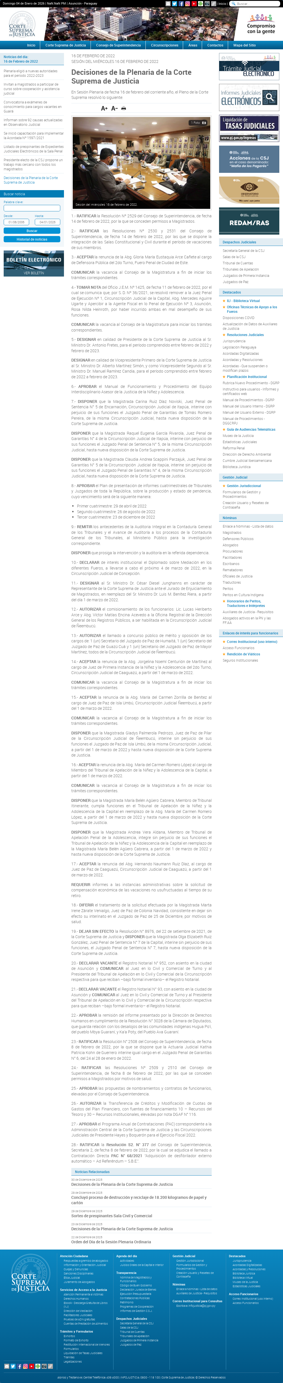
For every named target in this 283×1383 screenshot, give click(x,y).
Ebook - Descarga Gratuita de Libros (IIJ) (86, 1304)
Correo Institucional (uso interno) (252, 641)
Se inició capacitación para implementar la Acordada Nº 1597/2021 (34, 135)
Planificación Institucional (247, 376)
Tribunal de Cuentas (238, 263)
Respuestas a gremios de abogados (86, 1261)
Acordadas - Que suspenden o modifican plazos (245, 368)
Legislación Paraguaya (239, 347)
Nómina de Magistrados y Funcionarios (136, 1279)
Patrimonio (127, 1302)
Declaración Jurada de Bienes (138, 1289)
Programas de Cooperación (137, 1306)
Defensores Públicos (238, 538)
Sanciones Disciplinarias (78, 1273)
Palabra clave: (13, 202)
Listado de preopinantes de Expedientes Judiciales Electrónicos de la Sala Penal (34, 148)
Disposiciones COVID (238, 317)
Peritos (228, 588)
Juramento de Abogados (79, 1282)
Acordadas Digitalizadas (241, 353)
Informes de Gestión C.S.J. (136, 1311)
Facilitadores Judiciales (78, 1315)
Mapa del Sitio (244, 45)
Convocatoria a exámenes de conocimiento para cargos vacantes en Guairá (33, 106)
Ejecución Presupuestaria (135, 1294)
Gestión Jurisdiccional (244, 485)
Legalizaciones (73, 1361)
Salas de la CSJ (234, 256)
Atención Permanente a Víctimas (83, 1294)
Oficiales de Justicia (237, 576)
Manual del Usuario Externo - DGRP (249, 412)
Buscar (32, 230)
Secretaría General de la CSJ (244, 250)
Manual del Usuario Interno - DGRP (249, 406)
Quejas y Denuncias (76, 1269)
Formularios (71, 1349)
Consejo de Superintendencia (118, 45)
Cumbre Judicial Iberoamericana (247, 460)
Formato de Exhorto (76, 1340)
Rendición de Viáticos (243, 654)
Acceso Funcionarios (238, 647)
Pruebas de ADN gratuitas (79, 1319)
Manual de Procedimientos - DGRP (248, 400)
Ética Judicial (72, 1278)
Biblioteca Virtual (243, 1278)
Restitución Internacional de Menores (87, 1344)
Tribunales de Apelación (241, 269)
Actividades (127, 1261)
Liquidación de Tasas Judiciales (83, 1353)
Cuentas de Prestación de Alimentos (86, 1323)
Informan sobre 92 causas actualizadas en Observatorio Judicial (33, 122)
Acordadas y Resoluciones (243, 359)
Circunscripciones (164, 45)
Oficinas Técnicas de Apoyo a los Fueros (252, 309)
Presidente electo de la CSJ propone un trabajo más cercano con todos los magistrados (33, 164)
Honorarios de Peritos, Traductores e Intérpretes (246, 603)
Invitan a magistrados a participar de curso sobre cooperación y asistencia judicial (31, 88)
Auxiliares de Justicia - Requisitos (248, 611)
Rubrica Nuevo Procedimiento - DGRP (251, 383)
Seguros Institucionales (240, 660)
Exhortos (69, 1336)
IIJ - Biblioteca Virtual (243, 300)
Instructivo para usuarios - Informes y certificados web (251, 391)
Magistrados (232, 532)
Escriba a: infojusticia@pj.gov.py (195, 1306)
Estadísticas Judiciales (240, 441)
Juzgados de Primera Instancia (246, 275)
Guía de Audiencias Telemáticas (251, 429)
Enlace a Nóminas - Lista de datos (248, 526)
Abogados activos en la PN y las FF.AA (247, 620)
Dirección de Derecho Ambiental (247, 454)
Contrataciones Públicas (135, 1298)
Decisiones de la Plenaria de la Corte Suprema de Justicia (31, 179)
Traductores (232, 582)
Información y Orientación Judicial (85, 1265)
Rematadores (233, 570)
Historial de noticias (32, 239)
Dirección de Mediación (78, 1311)
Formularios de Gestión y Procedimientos (242, 494)
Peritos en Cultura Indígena (243, 594)
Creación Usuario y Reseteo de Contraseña (246, 504)
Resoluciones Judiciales (245, 334)
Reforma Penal (234, 448)
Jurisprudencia (234, 341)
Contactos (215, 45)
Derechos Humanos (76, 1299)
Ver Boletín (34, 273)
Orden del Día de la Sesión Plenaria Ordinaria (111, 1241)
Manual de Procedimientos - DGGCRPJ (244, 420)
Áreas (192, 45)
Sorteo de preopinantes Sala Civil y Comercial (111, 1215)
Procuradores (233, 551)
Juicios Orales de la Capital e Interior (142, 1265)
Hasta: (39, 216)
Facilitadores (232, 557)
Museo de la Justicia (238, 435)
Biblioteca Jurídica (236, 466)
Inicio (222, 3)
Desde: (8, 216)
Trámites (69, 1357)
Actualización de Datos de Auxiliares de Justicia (250, 326)
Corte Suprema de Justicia (66, 45)
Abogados (230, 545)
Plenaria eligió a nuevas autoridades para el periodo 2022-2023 (30, 73)
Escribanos (231, 563)
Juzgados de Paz (235, 281)
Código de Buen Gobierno (136, 1285)
